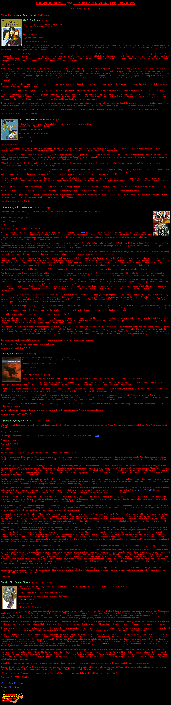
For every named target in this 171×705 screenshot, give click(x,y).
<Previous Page (7, 683)
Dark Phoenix (102, 643)
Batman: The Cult (144, 490)
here (97, 436)
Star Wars (81, 232)
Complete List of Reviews (11, 687)
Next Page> (18, 683)
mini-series (93, 472)
